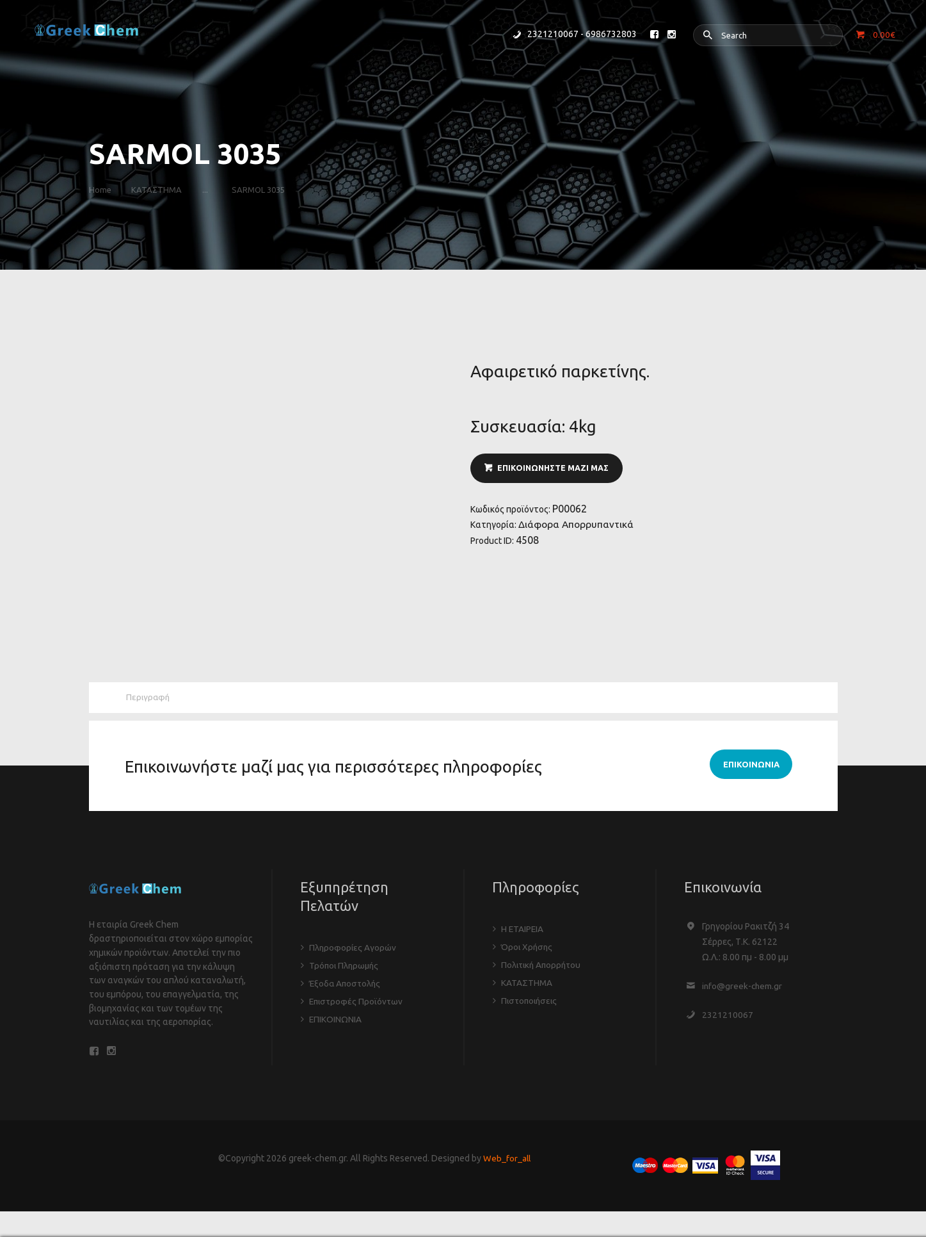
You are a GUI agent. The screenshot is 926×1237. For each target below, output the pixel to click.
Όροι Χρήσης (527, 948)
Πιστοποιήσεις (531, 1002)
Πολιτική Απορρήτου (543, 966)
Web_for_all (507, 1162)
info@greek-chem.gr (743, 987)
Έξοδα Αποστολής (346, 984)
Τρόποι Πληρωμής (345, 967)
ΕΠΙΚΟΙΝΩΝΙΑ (335, 1020)
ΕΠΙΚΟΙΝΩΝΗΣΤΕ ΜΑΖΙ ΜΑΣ (555, 468)
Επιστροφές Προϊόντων (357, 1002)
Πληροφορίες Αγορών (353, 949)
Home (100, 189)
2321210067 (727, 1016)
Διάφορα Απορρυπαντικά (577, 527)
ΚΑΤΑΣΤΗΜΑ (160, 189)
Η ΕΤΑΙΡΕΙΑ (523, 930)
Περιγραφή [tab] (149, 698)
